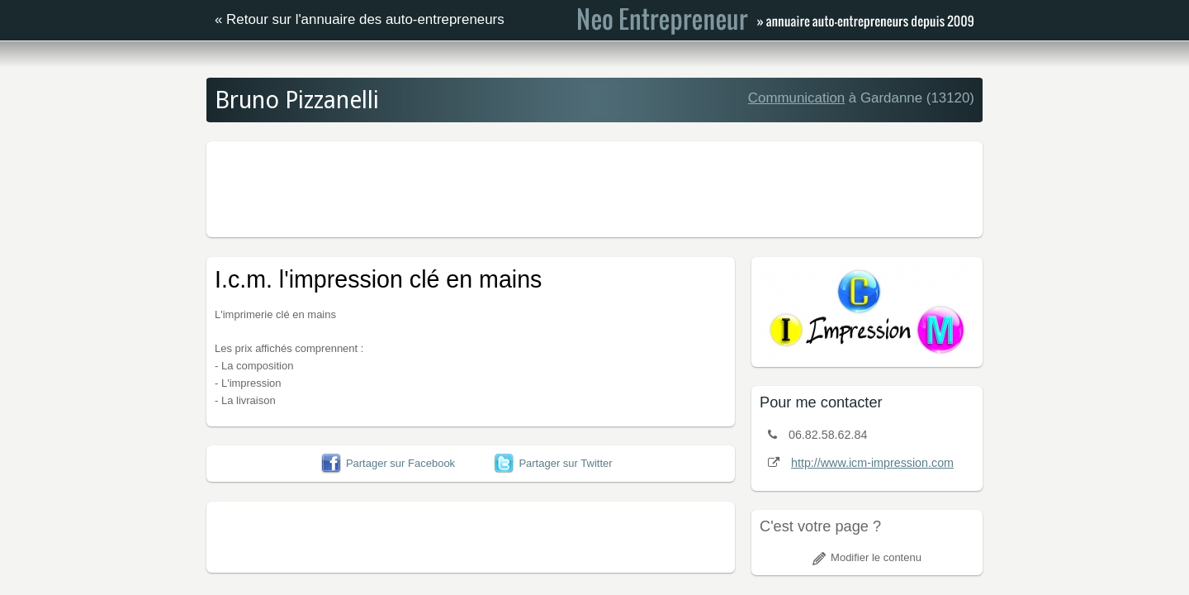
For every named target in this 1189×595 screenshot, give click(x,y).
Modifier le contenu (866, 557)
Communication (796, 98)
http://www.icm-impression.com (872, 462)
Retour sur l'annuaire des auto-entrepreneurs (365, 19)
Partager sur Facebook (388, 463)
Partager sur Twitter (553, 463)
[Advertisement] (594, 187)
